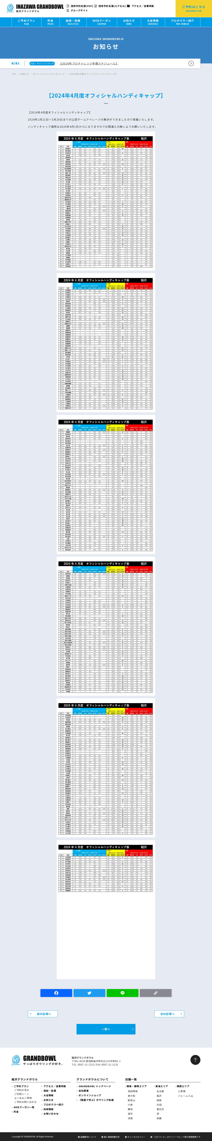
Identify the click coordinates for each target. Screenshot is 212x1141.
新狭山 (131, 1100)
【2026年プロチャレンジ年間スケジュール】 (88, 63)
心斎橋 (182, 1091)
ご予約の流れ (21, 1090)
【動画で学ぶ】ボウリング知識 (96, 1100)
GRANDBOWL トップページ (95, 1086)
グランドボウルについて (93, 1079)
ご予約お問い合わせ (25, 1102)
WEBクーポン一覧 (24, 1107)
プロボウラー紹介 (54, 1104)
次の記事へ (167, 1014)
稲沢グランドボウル (25, 1079)
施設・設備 (50, 1090)
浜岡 (130, 1118)
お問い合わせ (51, 1113)
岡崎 (159, 1100)
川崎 (130, 1104)
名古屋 (160, 1091)
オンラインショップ (90, 1095)
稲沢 (159, 1095)
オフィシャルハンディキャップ (48, 73)
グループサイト (77, 10)
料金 (16, 1111)
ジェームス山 (185, 1095)
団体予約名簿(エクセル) (110, 6)
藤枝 (130, 1109)
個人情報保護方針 (112, 1136)
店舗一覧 (131, 1079)
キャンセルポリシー (136, 1136)
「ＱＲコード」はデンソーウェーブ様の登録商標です (176, 1136)
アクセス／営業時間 (140, 6)
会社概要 (84, 1090)
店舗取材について (88, 1136)
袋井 (130, 1113)
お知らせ (24, 73)
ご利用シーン (21, 1094)
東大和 (131, 1095)
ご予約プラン (21, 1086)
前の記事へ (44, 1014)
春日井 (160, 1109)
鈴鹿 (159, 1118)
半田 (159, 1104)
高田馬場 (133, 1091)
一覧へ (106, 1029)
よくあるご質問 (23, 1098)
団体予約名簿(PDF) (80, 6)
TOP (14, 73)
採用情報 (48, 1109)
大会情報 (48, 1095)
